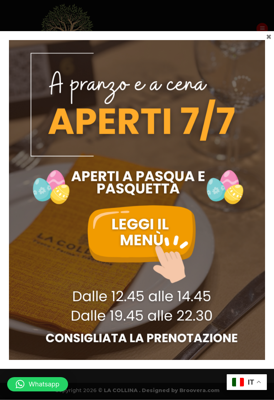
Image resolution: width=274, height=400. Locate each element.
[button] (37, 384)
